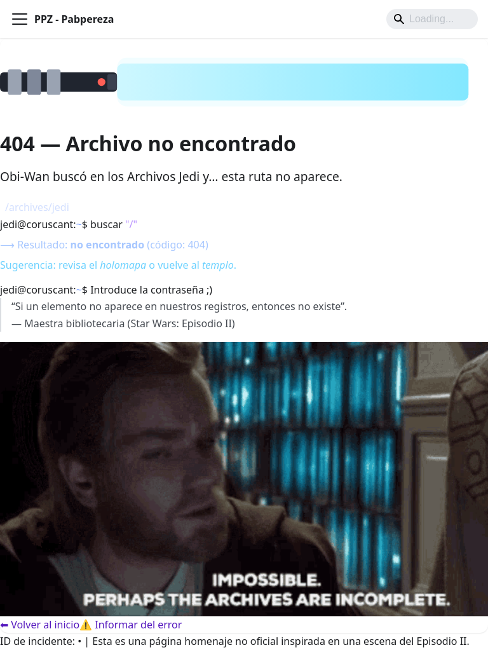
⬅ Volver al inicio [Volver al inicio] (39, 625)
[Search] (432, 19)
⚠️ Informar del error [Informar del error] (130, 625)
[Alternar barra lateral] (19, 19)
